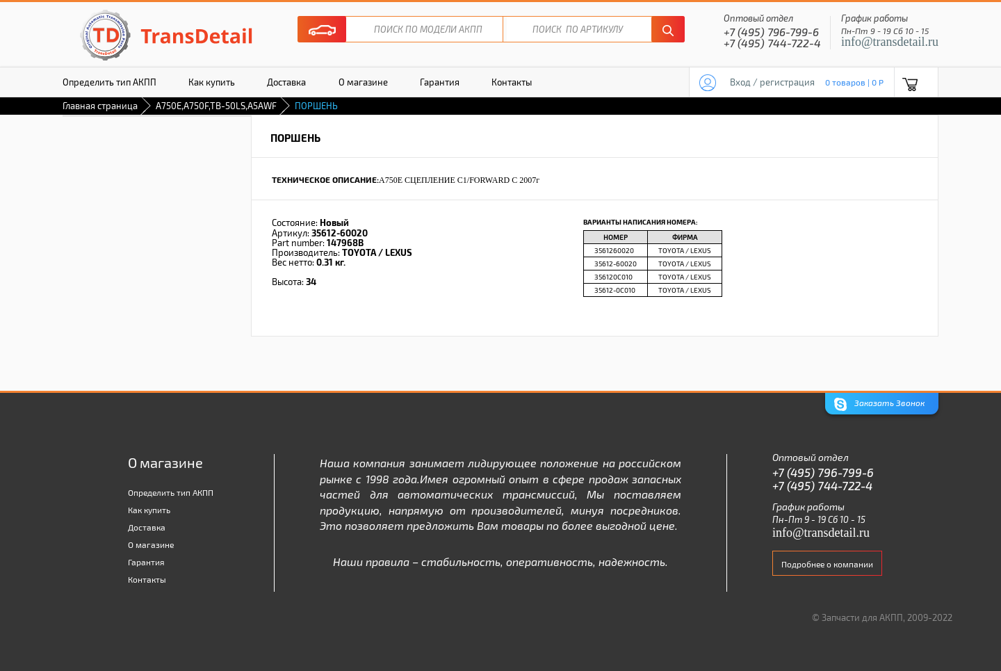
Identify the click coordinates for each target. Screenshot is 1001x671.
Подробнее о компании (827, 564)
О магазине (363, 82)
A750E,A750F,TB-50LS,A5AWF (216, 105)
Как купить (211, 82)
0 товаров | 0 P (854, 82)
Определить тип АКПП (109, 82)
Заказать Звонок (879, 404)
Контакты (511, 82)
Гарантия (439, 82)
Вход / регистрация (772, 82)
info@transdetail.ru (889, 42)
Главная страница (100, 105)
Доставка (286, 82)
